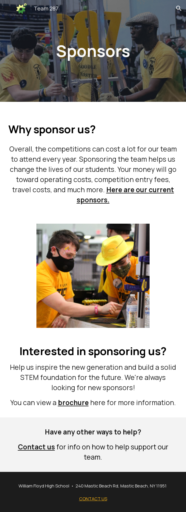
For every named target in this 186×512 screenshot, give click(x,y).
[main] (93, 50)
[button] (7, 8)
